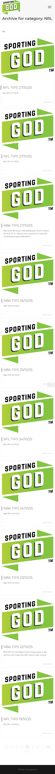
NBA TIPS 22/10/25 (19, 645)
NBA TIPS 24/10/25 (19, 506)
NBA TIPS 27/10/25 (19, 224)
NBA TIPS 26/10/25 (19, 299)
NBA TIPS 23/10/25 (19, 576)
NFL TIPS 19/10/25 (18, 717)
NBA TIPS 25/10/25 (19, 368)
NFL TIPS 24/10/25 (19, 437)
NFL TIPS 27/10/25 (17, 88)
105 (48, 747)
